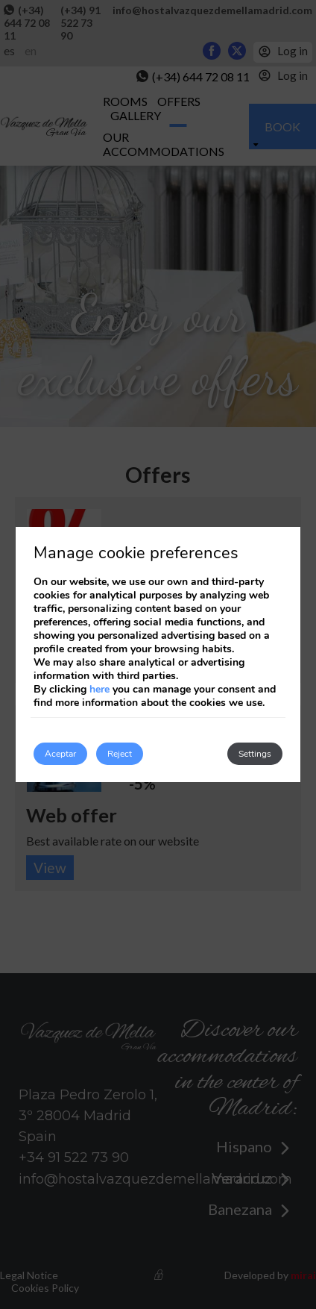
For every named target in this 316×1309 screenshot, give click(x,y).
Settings (254, 754)
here (99, 689)
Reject (119, 754)
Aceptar (60, 754)
